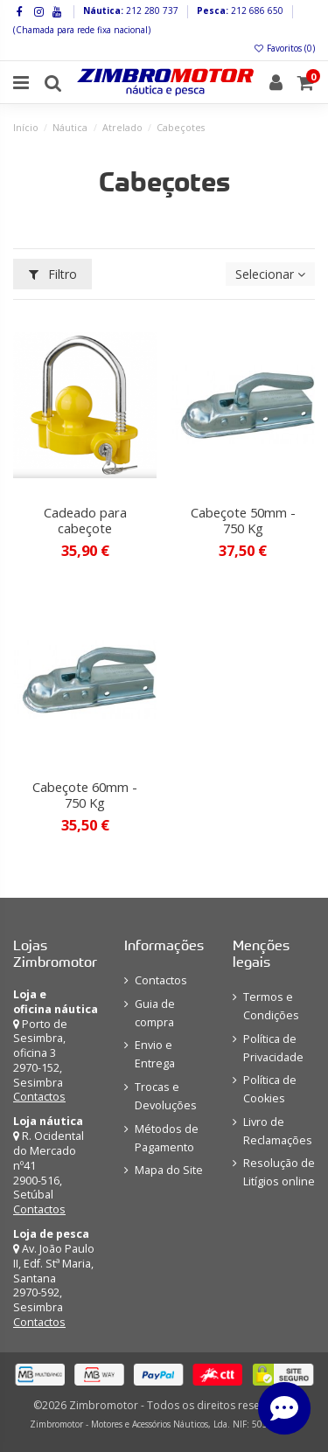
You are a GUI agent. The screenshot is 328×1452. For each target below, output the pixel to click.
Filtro (53, 274)
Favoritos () (284, 48)
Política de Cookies (270, 1089)
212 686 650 (255, 10)
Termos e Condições (271, 1006)
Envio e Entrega (155, 1054)
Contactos (39, 1096)
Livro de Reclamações (277, 1131)
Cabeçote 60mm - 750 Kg (84, 794)
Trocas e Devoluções (166, 1096)
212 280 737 (150, 10)
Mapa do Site (169, 1170)
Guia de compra (155, 1013)
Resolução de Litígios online (279, 1172)
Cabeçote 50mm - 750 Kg (243, 520)
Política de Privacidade (273, 1048)
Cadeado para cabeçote (85, 520)
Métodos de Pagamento (167, 1138)
